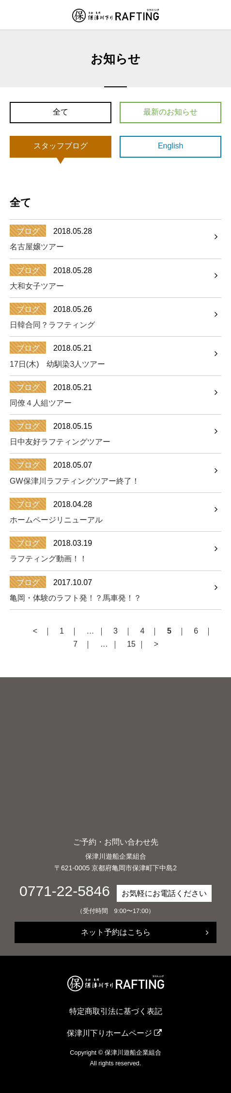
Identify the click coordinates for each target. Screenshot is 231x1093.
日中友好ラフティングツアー (60, 442)
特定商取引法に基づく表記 (115, 1011)
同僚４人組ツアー (41, 403)
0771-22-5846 (64, 891)
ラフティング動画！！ (48, 559)
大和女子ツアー (37, 286)
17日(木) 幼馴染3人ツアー (57, 364)
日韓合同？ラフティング (52, 325)
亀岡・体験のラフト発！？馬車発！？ (75, 598)
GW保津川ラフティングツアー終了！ (74, 481)
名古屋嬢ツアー (37, 247)
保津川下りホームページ (109, 1033)
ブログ (28, 231)
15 (131, 644)
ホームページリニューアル (56, 520)
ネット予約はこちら (116, 932)
